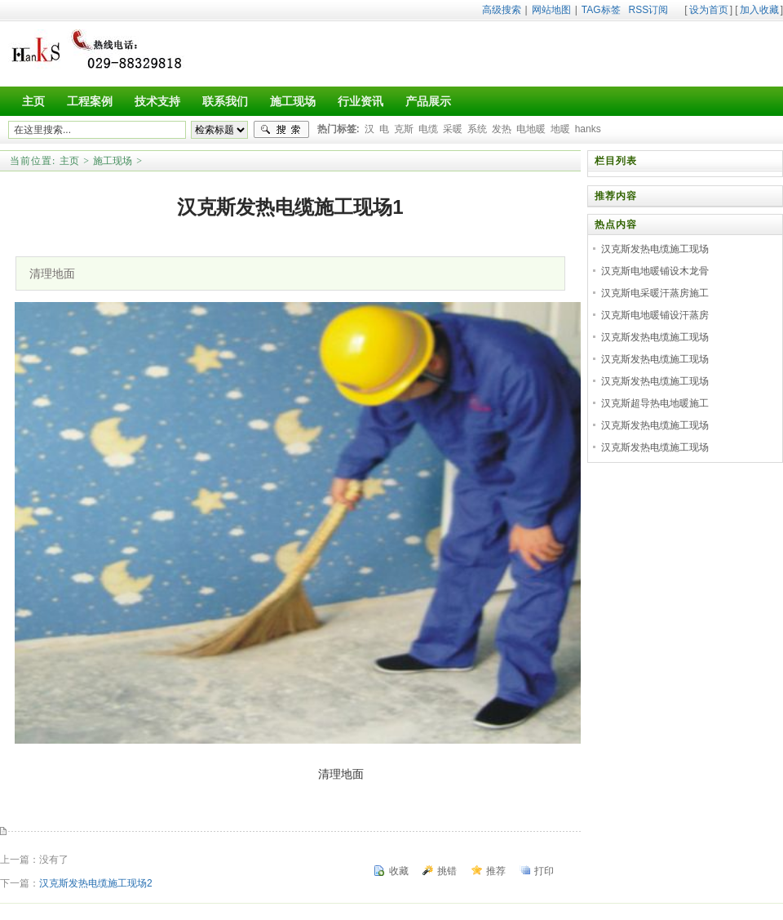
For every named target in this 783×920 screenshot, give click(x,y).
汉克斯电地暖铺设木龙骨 (655, 271)
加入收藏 (759, 10)
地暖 (560, 129)
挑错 (447, 871)
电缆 (428, 129)
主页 (69, 161)
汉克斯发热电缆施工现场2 (96, 883)
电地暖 (531, 129)
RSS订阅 (649, 10)
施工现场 (112, 161)
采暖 (452, 129)
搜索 (281, 130)
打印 (544, 871)
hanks (588, 129)
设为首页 (708, 10)
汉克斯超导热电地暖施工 (655, 403)
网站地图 (551, 10)
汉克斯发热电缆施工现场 (655, 249)
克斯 (404, 129)
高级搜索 (501, 10)
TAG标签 (601, 10)
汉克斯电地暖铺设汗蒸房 (655, 315)
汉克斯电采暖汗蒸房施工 (655, 293)
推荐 (496, 871)
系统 (477, 129)
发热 (501, 129)
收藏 (399, 871)
